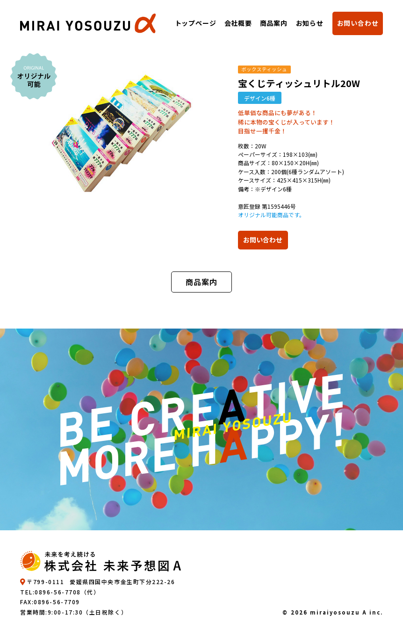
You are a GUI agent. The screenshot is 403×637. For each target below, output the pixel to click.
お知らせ (310, 23)
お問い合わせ (358, 23)
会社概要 (238, 23)
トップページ (195, 23)
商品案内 (274, 23)
